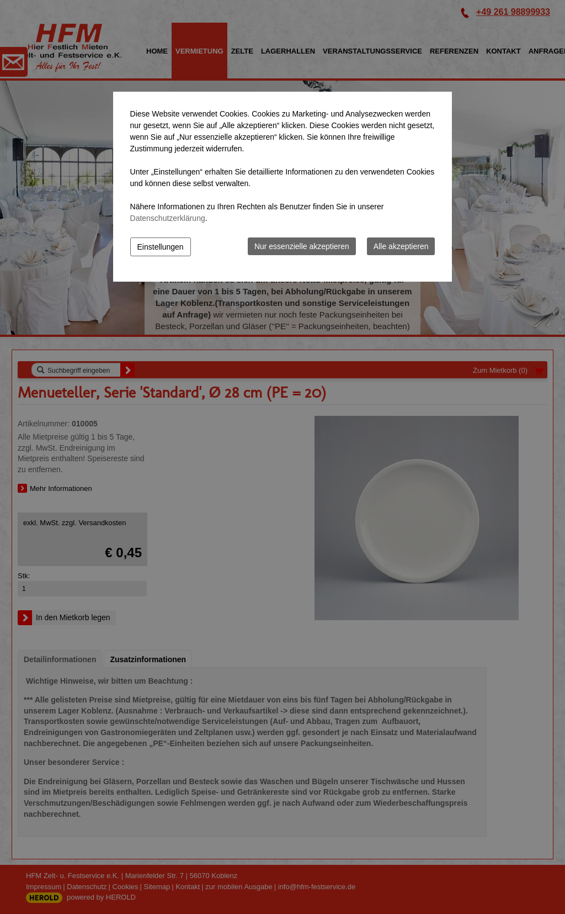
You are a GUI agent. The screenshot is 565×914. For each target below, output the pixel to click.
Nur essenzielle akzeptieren (301, 246)
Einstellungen (160, 246)
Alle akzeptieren (401, 246)
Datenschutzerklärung (167, 218)
